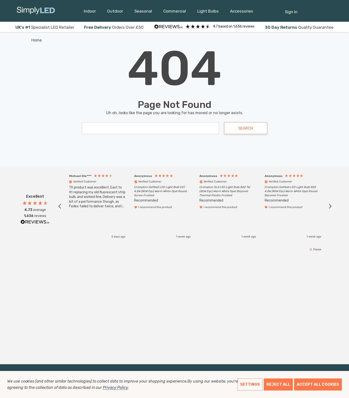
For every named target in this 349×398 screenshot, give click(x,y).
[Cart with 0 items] (318, 9)
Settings (250, 384)
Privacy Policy (115, 387)
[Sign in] (291, 9)
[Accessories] (241, 12)
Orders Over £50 (114, 27)
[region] (195, 206)
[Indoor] (90, 12)
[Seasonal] (143, 12)
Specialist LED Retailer (44, 27)
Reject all (278, 384)
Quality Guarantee (299, 27)
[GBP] (330, 11)
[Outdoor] (115, 12)
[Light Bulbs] (208, 12)
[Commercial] (174, 12)
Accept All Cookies (318, 384)
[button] (60, 206)
